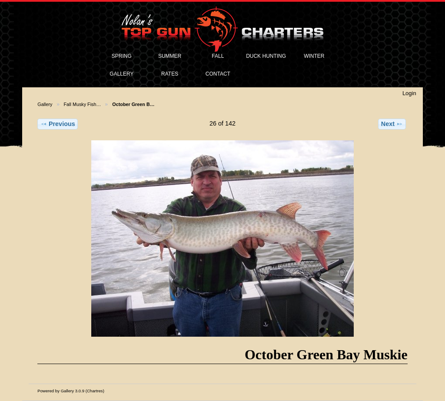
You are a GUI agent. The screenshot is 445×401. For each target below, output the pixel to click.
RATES (169, 74)
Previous (57, 123)
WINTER (314, 56)
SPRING (122, 56)
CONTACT (218, 74)
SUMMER (169, 56)
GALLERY (121, 74)
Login (409, 93)
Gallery (44, 104)
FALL (218, 56)
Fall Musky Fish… (82, 104)
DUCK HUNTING (266, 56)
